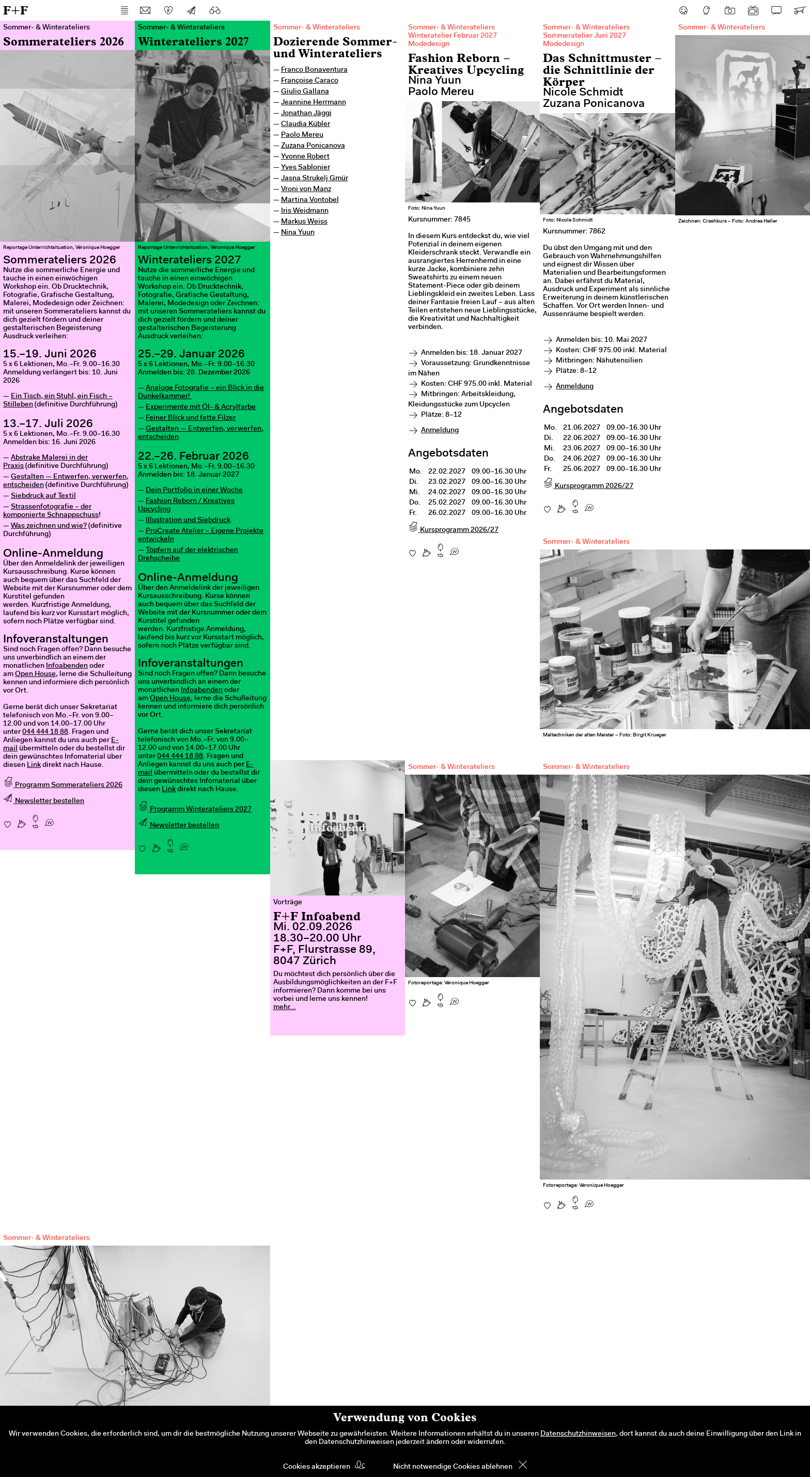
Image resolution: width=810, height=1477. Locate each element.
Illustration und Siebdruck (188, 520)
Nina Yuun (298, 233)
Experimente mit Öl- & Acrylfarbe (201, 407)
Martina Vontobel (310, 200)
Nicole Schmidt (583, 93)
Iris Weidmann (305, 211)
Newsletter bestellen (43, 801)
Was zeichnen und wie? (49, 526)
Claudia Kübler (305, 124)
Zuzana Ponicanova (313, 146)
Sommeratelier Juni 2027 (584, 36)
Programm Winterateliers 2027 (195, 809)
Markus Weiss (304, 222)
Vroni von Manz (306, 189)
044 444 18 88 (45, 732)
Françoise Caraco (309, 81)
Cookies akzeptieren (316, 1467)
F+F (15, 10)
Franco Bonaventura (314, 70)
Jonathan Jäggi (306, 113)
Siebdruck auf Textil (43, 496)
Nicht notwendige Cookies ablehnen (452, 1467)
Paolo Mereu (302, 135)
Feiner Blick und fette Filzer (191, 418)
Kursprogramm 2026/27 (453, 530)
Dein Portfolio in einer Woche (194, 490)
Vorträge (287, 902)
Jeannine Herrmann (313, 102)
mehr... (284, 1007)
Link (34, 765)
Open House (35, 674)
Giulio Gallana (305, 92)
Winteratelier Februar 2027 (452, 36)
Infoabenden (67, 666)
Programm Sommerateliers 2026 (62, 785)
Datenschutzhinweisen (578, 1434)
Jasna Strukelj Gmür (314, 178)
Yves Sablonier (305, 167)
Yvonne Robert (305, 157)
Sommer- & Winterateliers (316, 28)
